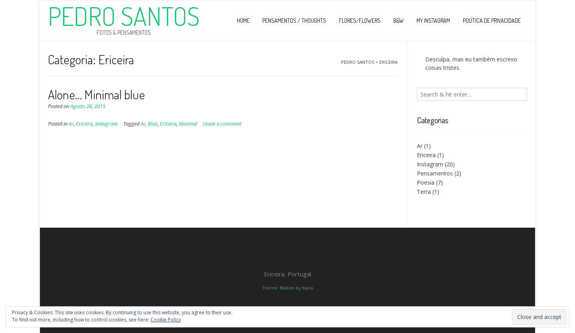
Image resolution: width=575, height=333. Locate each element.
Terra (424, 191)
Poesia (425, 182)
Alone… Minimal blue (96, 94)
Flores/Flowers (360, 20)
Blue (152, 123)
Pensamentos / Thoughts (294, 20)
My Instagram (433, 20)
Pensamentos (435, 173)
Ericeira (84, 123)
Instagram (106, 123)
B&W (398, 20)
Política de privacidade (492, 20)
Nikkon (287, 288)
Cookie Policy (166, 319)
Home (243, 20)
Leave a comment (222, 123)
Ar (71, 123)
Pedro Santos (124, 16)
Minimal (188, 123)
